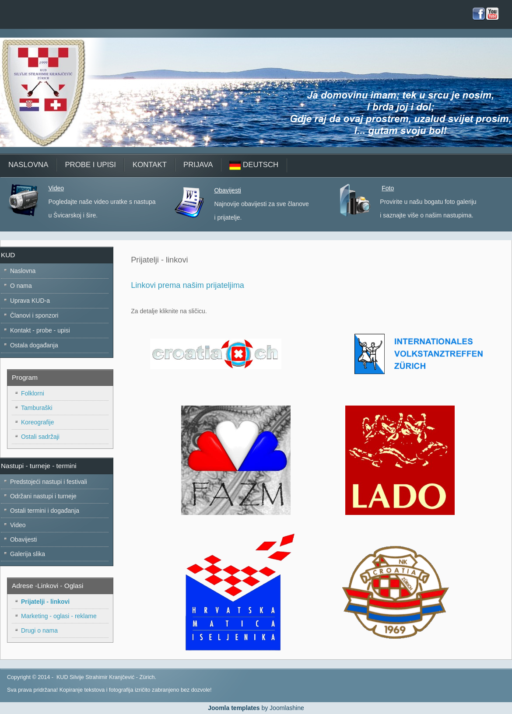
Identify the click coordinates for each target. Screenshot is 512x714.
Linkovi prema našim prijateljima (187, 285)
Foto (388, 188)
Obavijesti (227, 190)
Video (56, 188)
